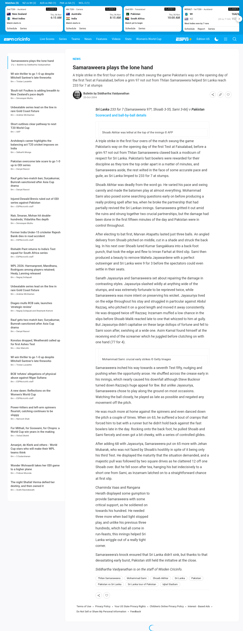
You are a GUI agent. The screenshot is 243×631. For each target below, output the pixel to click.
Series (63, 39)
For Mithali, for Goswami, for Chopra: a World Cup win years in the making (35, 430)
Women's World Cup (148, 39)
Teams (75, 39)
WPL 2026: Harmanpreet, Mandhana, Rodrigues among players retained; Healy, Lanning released (34, 269)
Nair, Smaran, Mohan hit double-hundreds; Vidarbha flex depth (31, 217)
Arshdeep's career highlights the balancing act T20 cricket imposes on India (34, 144)
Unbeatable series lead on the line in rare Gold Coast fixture (34, 109)
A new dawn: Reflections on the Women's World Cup (30, 392)
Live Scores (47, 39)
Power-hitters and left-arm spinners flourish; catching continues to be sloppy (33, 411)
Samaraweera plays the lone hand (32, 61)
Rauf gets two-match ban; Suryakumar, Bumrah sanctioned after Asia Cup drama (35, 182)
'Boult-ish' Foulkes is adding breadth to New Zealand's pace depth (35, 92)
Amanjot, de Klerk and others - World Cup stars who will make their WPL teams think (34, 448)
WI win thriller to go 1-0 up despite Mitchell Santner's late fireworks (32, 75)
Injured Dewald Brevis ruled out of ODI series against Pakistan (35, 200)
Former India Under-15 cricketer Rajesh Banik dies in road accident (36, 234)
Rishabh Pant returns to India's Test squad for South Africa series (33, 251)
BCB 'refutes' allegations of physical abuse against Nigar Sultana (33, 375)
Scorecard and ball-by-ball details (120, 115)
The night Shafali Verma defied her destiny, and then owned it (33, 484)
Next (239, 19)
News (88, 39)
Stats (128, 39)
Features (101, 39)
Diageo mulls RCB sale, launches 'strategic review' (31, 305)
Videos (116, 39)
